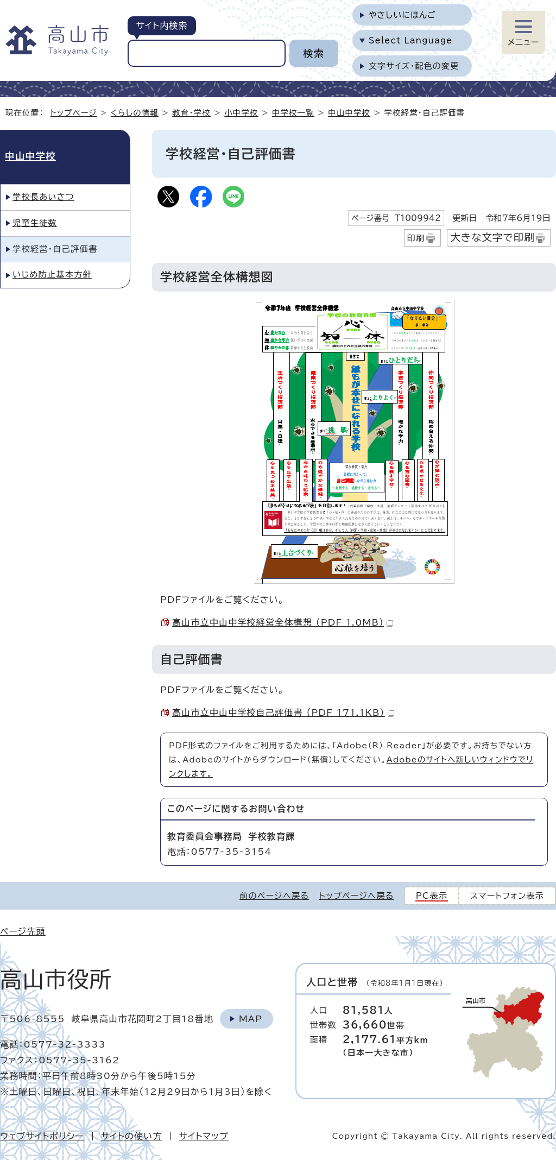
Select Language (411, 40)
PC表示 (432, 896)
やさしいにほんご (402, 15)
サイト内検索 (161, 25)
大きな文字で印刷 (492, 237)
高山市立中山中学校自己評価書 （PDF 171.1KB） (283, 712)
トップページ (73, 113)
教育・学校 (191, 113)
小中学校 (241, 113)
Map (250, 1018)
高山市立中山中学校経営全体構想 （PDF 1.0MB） (282, 622)
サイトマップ (204, 1136)
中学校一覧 (293, 113)
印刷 (416, 238)
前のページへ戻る (274, 896)
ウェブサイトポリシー (42, 1136)
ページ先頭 (23, 931)
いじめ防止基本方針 (52, 274)
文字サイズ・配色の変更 (414, 66)
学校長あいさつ (43, 197)
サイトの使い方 (131, 1136)
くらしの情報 (135, 113)
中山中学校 (349, 113)
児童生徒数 (34, 223)
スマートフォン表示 (507, 896)
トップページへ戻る (356, 896)
